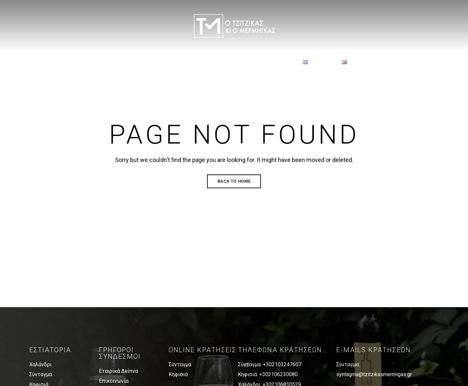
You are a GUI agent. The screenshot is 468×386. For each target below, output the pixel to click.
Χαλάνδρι (40, 364)
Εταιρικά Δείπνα (118, 371)
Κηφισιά (178, 374)
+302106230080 (278, 374)
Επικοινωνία (114, 381)
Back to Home (234, 181)
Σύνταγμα (40, 374)
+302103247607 (282, 364)
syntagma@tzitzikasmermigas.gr (374, 374)
